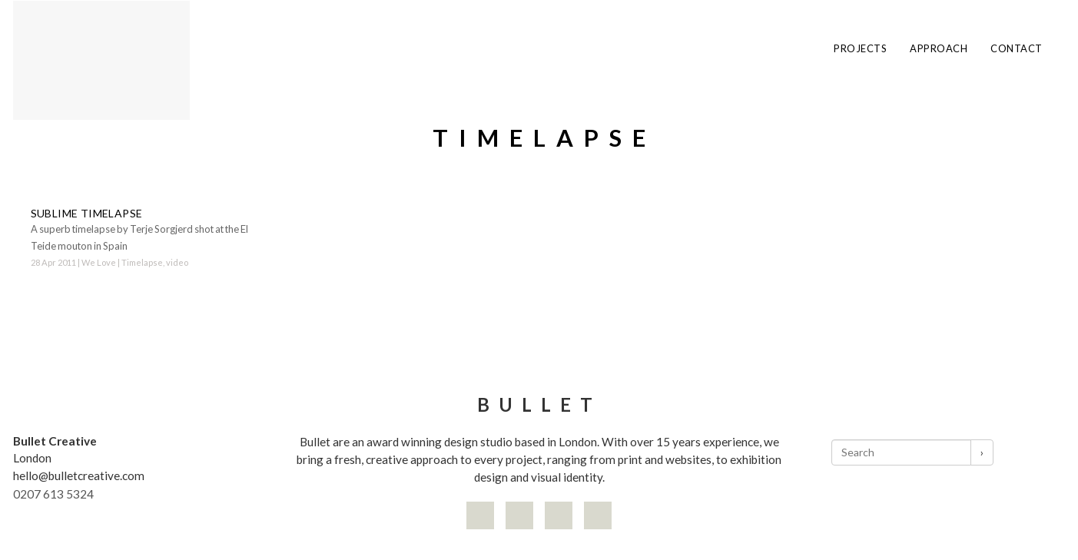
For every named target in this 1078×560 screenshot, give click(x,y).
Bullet (539, 405)
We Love (98, 262)
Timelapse (142, 262)
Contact (1016, 49)
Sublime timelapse (87, 213)
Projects (860, 49)
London (32, 458)
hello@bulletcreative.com (78, 475)
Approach (938, 49)
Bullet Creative (55, 441)
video (177, 262)
